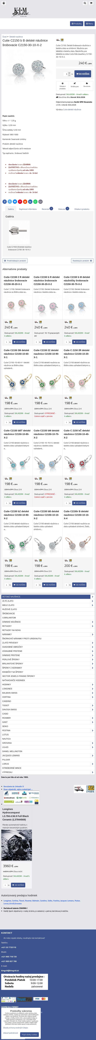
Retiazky (48, 626)
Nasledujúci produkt (82, 260)
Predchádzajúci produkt (15, 260)
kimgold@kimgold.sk (10, 970)
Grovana (48, 743)
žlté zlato (48, 601)
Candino (6, 701)
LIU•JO (48, 747)
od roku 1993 (23, 16)
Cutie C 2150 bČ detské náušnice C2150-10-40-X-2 (77, 434)
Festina (48, 731)
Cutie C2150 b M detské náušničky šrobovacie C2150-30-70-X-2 (77, 280)
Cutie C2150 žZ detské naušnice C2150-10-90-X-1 (46, 354)
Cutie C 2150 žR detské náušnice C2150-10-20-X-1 (76, 354)
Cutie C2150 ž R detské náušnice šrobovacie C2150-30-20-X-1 (17, 280)
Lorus (48, 764)
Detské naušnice (48, 597)
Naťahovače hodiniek (13, 680)
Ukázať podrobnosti (10, 1033)
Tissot (48, 705)
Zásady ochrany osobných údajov (15, 1027)
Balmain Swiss (48, 693)
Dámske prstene (48, 655)
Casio (5, 714)
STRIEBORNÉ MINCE (11, 768)
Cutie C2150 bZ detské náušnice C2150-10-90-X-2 (16, 515)
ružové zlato (9, 609)
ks (7, 342)
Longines (48, 689)
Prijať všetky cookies (29, 1034)
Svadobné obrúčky (48, 647)
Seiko (5, 726)
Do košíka (82, 74)
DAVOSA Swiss (48, 710)
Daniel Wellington (12, 751)
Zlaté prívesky (48, 643)
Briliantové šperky (48, 664)
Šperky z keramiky (48, 668)
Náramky (48, 634)
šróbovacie (8, 614)
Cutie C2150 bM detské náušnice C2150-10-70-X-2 (46, 434)
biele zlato (48, 605)
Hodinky (48, 685)
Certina (48, 697)
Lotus (5, 735)
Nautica (6, 739)
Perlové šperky (48, 660)
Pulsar (6, 760)
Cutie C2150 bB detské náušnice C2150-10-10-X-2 (46, 515)
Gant (48, 722)
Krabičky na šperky (12, 672)
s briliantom (9, 618)
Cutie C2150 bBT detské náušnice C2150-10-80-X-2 (17, 434)
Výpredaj (48, 772)
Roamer (48, 718)
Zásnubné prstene (48, 651)
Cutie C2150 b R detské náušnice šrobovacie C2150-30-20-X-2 (47, 280)
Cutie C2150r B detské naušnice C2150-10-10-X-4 (76, 515)
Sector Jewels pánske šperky (18, 676)
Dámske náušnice (48, 622)
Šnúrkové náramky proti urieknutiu (21, 639)
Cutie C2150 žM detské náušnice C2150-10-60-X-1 (16, 354)
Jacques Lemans (48, 756)
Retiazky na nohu (11, 630)
